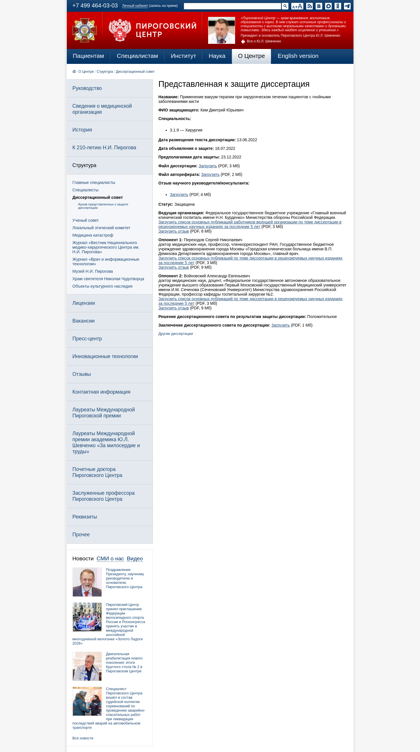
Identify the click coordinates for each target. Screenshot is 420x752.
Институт (183, 55)
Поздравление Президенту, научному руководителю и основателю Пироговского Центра (125, 578)
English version (298, 55)
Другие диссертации (176, 333)
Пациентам (88, 55)
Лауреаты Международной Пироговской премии (104, 413)
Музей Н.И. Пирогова (93, 271)
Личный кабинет (135, 6)
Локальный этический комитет (101, 227)
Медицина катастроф (93, 235)
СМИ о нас (110, 558)
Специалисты (86, 190)
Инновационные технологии (105, 356)
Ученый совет (86, 220)
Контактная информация (101, 392)
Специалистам (137, 55)
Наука (217, 55)
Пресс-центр (87, 338)
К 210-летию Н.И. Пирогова (104, 147)
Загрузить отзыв (174, 231)
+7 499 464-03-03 (95, 5)
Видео (135, 558)
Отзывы (82, 374)
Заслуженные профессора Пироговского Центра (104, 496)
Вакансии (84, 321)
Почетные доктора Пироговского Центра (97, 472)
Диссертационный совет (135, 72)
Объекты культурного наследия (103, 286)
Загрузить (208, 166)
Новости (83, 558)
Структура (105, 72)
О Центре (251, 55)
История (82, 130)
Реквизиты (85, 517)
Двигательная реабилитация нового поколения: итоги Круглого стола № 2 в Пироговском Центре (124, 662)
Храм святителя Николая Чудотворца (108, 278)
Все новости (83, 738)
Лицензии (84, 303)
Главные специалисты (94, 182)
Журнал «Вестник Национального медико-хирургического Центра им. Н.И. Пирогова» (106, 247)
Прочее (81, 534)
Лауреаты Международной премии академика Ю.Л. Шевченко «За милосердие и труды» (106, 442)
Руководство (87, 88)
